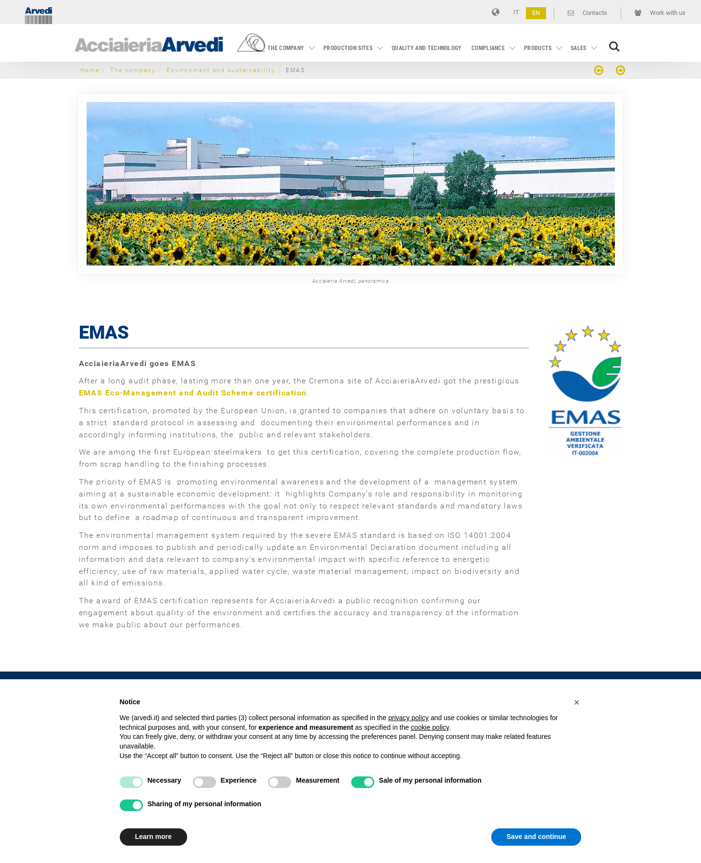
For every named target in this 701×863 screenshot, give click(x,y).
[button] (577, 702)
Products (537, 48)
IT (516, 12)
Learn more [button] (153, 836)
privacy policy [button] (408, 718)
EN (536, 12)
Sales (578, 48)
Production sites (347, 48)
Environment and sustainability (220, 70)
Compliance (488, 48)
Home (90, 70)
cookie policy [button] (430, 727)
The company (286, 48)
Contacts (587, 12)
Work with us (660, 12)
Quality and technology (427, 48)
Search (614, 46)
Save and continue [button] (536, 836)
